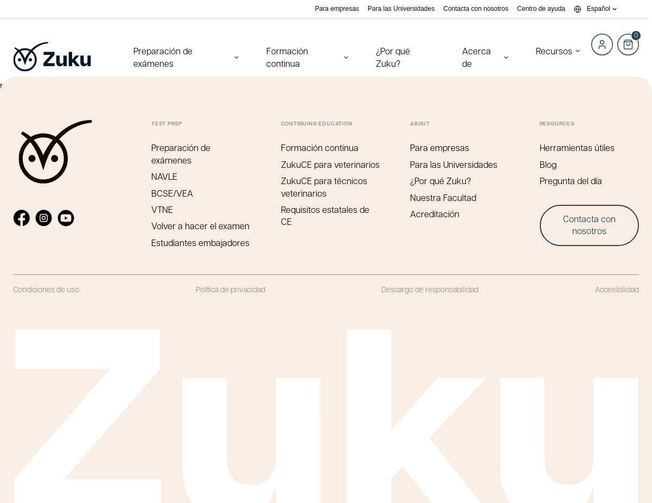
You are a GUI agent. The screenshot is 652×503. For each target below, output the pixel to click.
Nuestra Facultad (443, 197)
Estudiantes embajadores (200, 242)
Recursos (554, 50)
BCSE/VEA (172, 193)
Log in (602, 44)
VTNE (162, 209)
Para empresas (337, 8)
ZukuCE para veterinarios (330, 164)
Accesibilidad (617, 289)
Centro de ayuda (541, 8)
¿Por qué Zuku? (393, 56)
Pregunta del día (571, 180)
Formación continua (287, 56)
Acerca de (476, 56)
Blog (548, 164)
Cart (628, 38)
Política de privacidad (230, 289)
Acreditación (434, 213)
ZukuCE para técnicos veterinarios (324, 186)
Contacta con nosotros (475, 8)
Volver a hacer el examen (200, 225)
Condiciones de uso (46, 289)
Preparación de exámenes (163, 56)
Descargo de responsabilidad (429, 289)
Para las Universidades (401, 8)
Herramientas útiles (577, 147)
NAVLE (164, 176)
